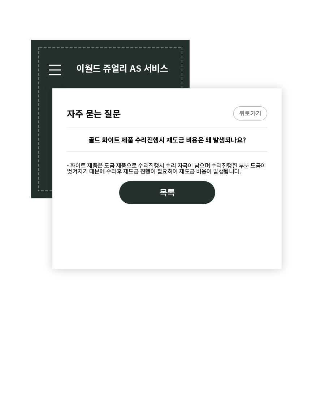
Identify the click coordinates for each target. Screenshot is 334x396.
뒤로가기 (250, 113)
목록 (167, 192)
